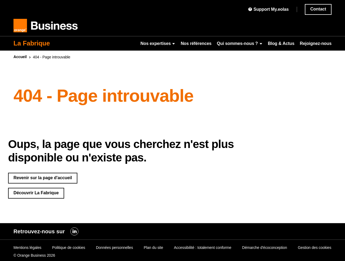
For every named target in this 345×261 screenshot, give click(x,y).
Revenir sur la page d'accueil (42, 177)
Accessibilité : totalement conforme (202, 247)
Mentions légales (27, 247)
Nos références (196, 43)
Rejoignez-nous (316, 43)
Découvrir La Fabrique (36, 193)
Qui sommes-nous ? (240, 43)
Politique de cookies (68, 247)
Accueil (20, 57)
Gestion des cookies (314, 247)
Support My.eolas (268, 9)
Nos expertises (157, 43)
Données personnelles (114, 247)
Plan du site (153, 247)
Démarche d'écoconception (264, 247)
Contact (318, 9)
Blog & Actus (281, 43)
